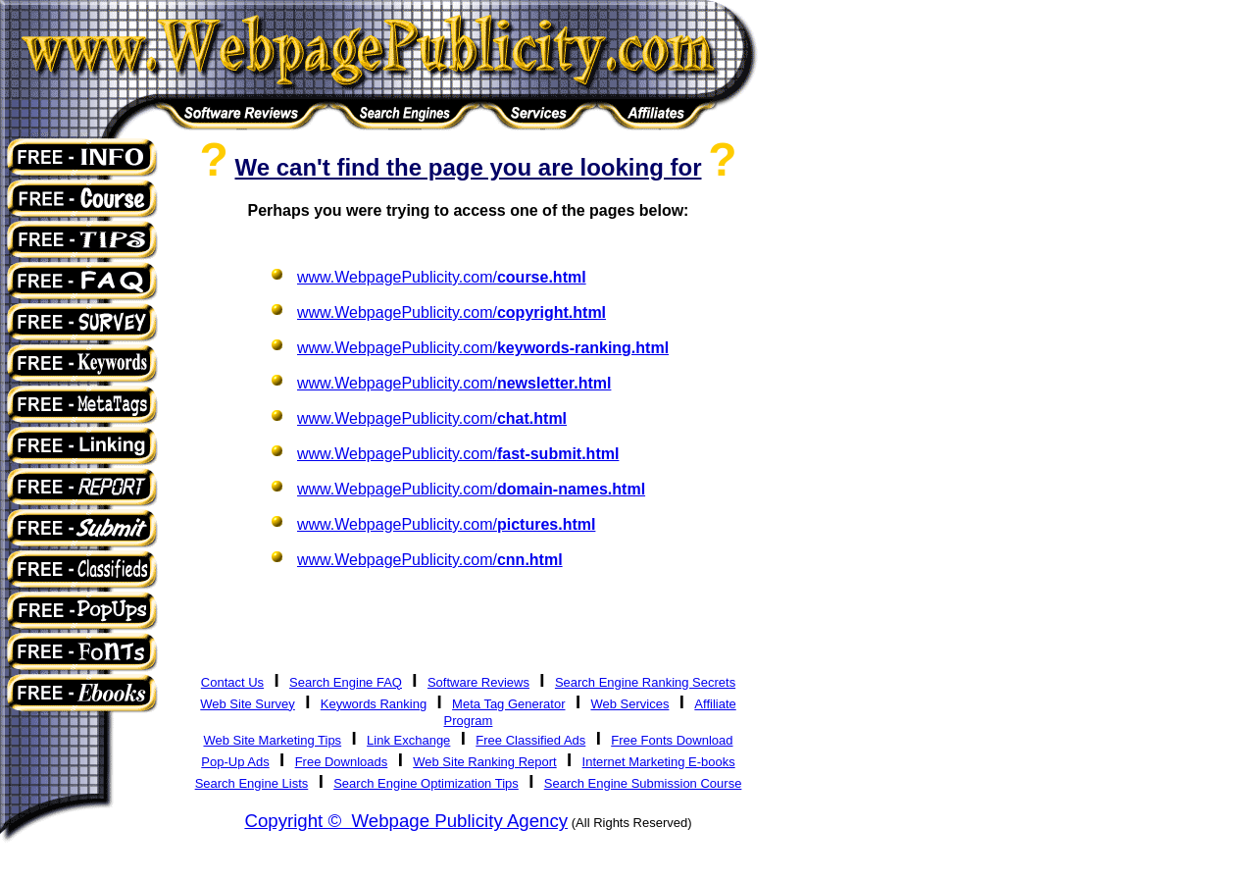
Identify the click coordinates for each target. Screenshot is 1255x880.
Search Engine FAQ (345, 682)
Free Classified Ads (530, 740)
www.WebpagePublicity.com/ (441, 277)
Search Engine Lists (252, 783)
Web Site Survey (247, 704)
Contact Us (232, 682)
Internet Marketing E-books (658, 761)
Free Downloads (341, 761)
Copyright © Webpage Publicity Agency (406, 820)
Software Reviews (478, 682)
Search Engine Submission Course (643, 783)
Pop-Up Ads (235, 761)
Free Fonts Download (671, 740)
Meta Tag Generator (508, 704)
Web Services (629, 704)
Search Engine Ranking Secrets (645, 682)
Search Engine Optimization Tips (426, 783)
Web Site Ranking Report (484, 761)
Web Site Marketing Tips (272, 740)
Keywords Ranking (374, 704)
